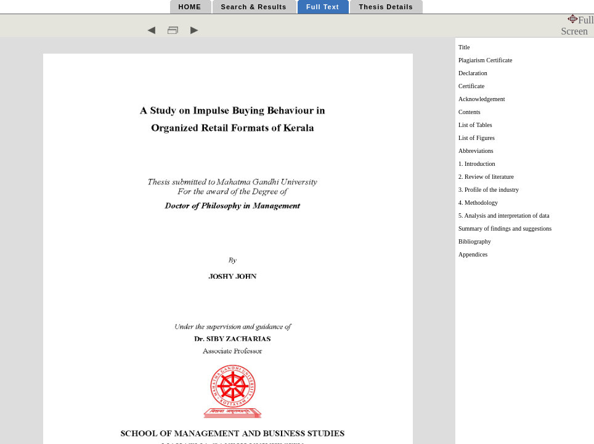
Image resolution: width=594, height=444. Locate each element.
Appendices (472, 254)
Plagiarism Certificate (485, 60)
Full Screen (577, 25)
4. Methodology (478, 202)
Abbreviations (476, 150)
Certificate (471, 86)
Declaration (472, 73)
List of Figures (476, 137)
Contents (469, 112)
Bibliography (474, 241)
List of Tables (475, 124)
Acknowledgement (481, 99)
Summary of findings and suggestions (504, 228)
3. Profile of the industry (488, 189)
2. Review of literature (486, 176)
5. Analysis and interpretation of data (504, 215)
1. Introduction (476, 163)
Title (464, 47)
